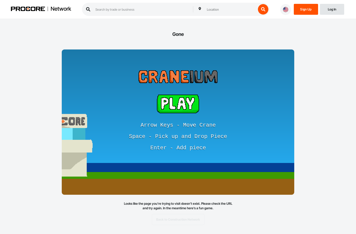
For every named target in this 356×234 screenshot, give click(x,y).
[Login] (332, 9)
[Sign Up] (306, 9)
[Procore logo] (28, 9)
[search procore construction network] (142, 9)
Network (61, 9)
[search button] (263, 9)
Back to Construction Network (178, 219)
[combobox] (230, 9)
